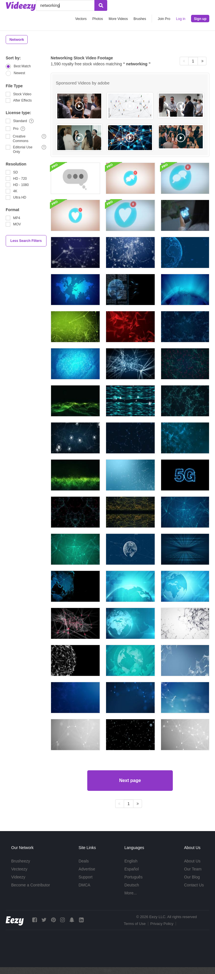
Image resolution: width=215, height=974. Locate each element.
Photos (97, 19)
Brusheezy (20, 861)
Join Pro (164, 19)
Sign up (200, 19)
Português (133, 877)
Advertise (86, 869)
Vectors (81, 19)
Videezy (18, 877)
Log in (180, 19)
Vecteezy (19, 869)
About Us (192, 861)
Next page (130, 780)
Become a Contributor (30, 885)
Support (85, 877)
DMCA (84, 885)
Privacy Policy (161, 924)
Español (131, 869)
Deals (83, 861)
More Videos (118, 19)
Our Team (192, 869)
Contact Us (194, 885)
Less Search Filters (26, 241)
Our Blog (192, 877)
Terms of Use (135, 924)
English (130, 861)
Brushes (139, 19)
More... (130, 893)
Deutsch (131, 885)
